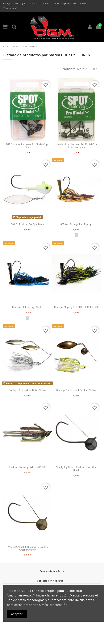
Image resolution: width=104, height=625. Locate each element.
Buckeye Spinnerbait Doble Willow (27, 390)
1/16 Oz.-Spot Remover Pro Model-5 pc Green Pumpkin (76, 145)
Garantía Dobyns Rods (39, 3)
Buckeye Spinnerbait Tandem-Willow (76, 390)
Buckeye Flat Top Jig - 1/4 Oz (27, 307)
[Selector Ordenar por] (74, 69)
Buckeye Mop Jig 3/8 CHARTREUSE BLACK (76, 307)
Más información (54, 605)
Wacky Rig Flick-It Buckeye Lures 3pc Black (76, 468)
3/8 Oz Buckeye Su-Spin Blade (28, 224)
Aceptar (16, 614)
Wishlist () (10, 8)
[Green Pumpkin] (76, 235)
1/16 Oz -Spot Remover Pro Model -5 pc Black (27, 145)
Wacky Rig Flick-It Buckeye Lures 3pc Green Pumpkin (28, 548)
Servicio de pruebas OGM (64, 3)
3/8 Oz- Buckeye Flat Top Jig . (76, 224)
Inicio (83, 3)
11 (95, 69)
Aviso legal (20, 3)
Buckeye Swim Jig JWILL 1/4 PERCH (27, 467)
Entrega (7, 3)
